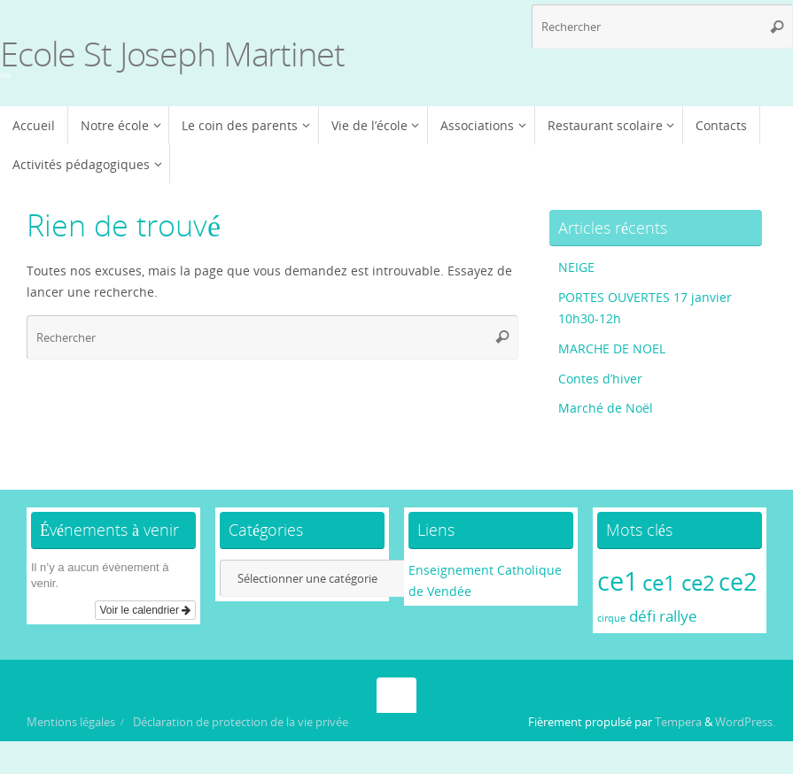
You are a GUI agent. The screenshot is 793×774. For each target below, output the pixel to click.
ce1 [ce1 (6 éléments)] (618, 581)
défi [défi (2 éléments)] (642, 616)
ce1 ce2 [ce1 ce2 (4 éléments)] (678, 582)
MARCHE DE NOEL (611, 348)
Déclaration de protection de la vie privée (240, 722)
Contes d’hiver (600, 378)
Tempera (678, 722)
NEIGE (576, 267)
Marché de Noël (605, 407)
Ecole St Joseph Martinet (172, 54)
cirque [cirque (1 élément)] (611, 618)
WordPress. (745, 722)
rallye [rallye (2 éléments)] (678, 616)
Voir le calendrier (145, 610)
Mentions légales (71, 722)
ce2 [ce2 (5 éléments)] (738, 581)
